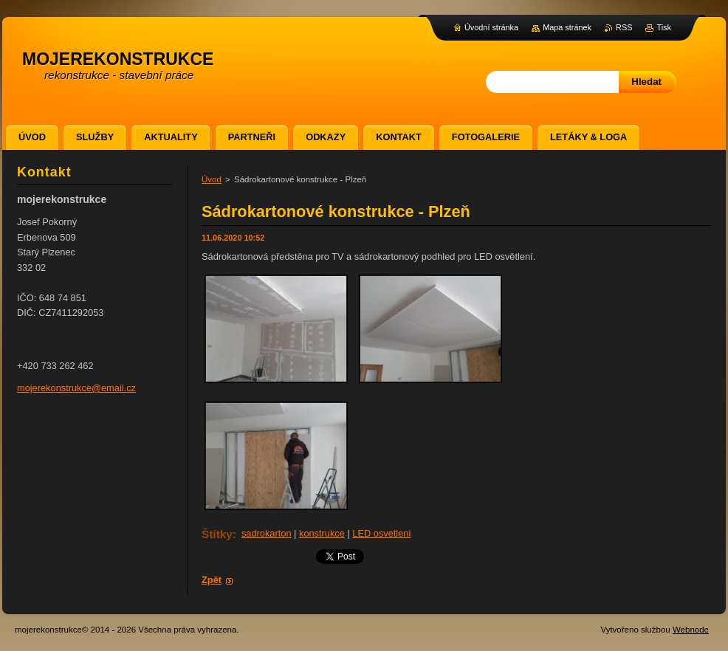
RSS (624, 27)
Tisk (663, 27)
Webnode (691, 629)
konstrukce (322, 533)
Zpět (212, 579)
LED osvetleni (381, 533)
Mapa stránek (567, 27)
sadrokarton (266, 533)
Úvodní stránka (491, 27)
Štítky (217, 534)
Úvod (212, 179)
